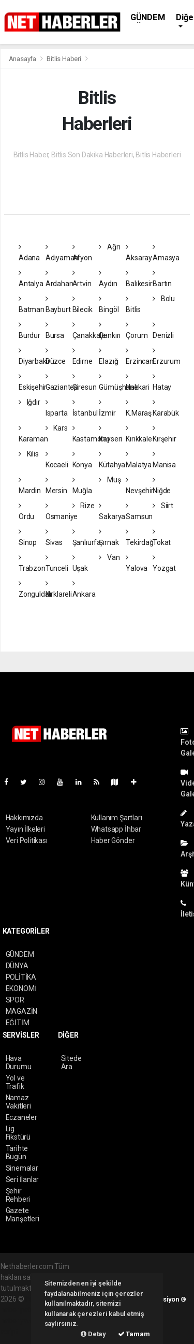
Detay (93, 1334)
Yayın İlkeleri (25, 829)
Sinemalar (22, 1168)
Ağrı (109, 247)
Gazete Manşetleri (22, 1214)
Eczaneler (21, 1117)
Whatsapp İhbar (116, 829)
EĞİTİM (17, 1022)
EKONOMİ (21, 988)
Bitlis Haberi (64, 59)
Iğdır (29, 402)
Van (109, 557)
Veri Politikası (27, 840)
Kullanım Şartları (116, 818)
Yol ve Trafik (15, 1082)
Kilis (29, 454)
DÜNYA (17, 966)
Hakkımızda (24, 818)
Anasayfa (23, 59)
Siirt (163, 505)
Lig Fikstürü (18, 1133)
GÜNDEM (147, 17)
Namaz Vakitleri (18, 1102)
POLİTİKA (21, 977)
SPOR (15, 1000)
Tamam (134, 1334)
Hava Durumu (19, 1062)
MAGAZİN (22, 1011)
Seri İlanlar (22, 1179)
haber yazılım (22, 1321)
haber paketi (20, 1310)
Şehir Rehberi (18, 1195)
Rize (83, 505)
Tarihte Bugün (17, 1152)
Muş (110, 480)
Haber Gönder (113, 840)
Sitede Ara (71, 1062)
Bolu (164, 298)
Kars (57, 428)
